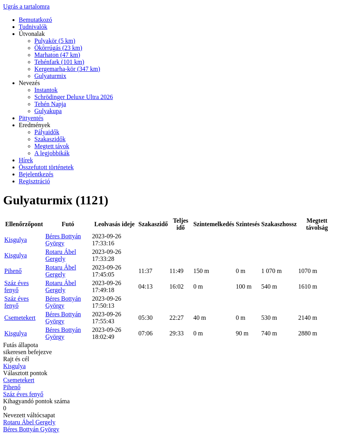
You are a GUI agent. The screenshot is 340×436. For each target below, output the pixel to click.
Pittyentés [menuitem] (31, 118)
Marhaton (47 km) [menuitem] (57, 54)
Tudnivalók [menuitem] (33, 26)
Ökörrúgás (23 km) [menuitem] (58, 47)
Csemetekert (20, 317)
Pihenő (12, 271)
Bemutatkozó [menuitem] (35, 19)
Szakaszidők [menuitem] (50, 139)
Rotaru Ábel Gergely (60, 255)
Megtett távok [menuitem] (51, 146)
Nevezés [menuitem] (29, 83)
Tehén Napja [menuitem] (50, 104)
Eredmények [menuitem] (34, 125)
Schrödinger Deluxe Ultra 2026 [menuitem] (73, 97)
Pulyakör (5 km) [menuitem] (54, 40)
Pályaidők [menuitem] (46, 132)
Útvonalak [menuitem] (32, 33)
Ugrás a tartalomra (26, 6)
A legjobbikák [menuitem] (51, 153)
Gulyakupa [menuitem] (48, 111)
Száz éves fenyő (16, 286)
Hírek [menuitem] (26, 160)
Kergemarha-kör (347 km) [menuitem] (67, 69)
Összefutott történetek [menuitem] (46, 167)
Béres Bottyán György (63, 239)
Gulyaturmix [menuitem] (50, 76)
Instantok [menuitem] (46, 90)
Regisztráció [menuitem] (34, 181)
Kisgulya (15, 239)
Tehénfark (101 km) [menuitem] (59, 61)
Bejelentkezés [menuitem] (36, 174)
